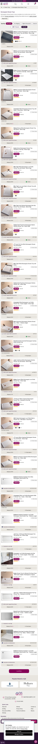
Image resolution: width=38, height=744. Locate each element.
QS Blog (4, 708)
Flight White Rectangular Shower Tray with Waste (25, 264)
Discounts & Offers (6, 710)
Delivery (18, 706)
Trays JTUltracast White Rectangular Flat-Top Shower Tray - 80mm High (25, 534)
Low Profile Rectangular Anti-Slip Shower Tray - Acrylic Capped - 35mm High (24, 554)
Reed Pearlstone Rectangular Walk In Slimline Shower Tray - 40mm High (24, 225)
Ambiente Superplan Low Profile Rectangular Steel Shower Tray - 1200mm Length (25, 651)
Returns (32, 710)
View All (24, 27)
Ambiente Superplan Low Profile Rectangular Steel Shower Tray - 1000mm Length (25, 515)
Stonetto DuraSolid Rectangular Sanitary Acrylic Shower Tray (25, 341)
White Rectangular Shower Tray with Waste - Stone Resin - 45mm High (25, 109)
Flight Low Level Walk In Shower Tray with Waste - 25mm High (25, 187)
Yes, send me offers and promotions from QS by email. (13, 718)
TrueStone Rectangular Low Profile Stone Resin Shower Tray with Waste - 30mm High (25, 32)
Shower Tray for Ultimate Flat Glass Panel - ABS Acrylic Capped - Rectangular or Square (25, 574)
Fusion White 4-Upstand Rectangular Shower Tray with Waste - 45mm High (25, 438)
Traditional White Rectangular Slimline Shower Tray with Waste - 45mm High (24, 360)
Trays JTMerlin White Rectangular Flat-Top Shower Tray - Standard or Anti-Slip (25, 593)
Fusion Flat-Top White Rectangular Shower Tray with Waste (24, 245)
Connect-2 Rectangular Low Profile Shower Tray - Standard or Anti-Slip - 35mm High (25, 71)
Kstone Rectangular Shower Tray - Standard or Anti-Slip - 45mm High (23, 149)
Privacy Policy (19, 708)
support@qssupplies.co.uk (28, 697)
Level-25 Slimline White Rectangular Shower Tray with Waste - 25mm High (24, 51)
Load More (19, 671)
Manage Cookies (19, 734)
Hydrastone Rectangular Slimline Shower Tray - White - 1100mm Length (24, 322)
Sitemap (4, 712)
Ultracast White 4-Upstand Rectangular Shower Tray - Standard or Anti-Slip (23, 399)
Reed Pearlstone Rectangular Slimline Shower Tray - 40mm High (24, 283)
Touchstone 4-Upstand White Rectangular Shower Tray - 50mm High (25, 457)
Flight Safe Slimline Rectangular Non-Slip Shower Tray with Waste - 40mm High (25, 206)
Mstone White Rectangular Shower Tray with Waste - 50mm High (25, 128)
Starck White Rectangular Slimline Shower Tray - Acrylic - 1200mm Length (23, 612)
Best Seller (9, 23)
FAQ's (32, 708)
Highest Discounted (26, 23)
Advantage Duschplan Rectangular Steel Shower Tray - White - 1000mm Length (24, 632)
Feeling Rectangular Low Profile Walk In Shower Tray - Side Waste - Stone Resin (24, 419)
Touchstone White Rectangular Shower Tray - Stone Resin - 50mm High (25, 90)
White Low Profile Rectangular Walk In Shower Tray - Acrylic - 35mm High (25, 496)
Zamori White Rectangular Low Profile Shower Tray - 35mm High (24, 380)
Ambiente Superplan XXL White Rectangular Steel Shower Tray (23, 477)
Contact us (33, 706)
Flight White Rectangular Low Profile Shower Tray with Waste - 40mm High (23, 167)
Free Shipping (17, 23)
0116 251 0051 (19, 701)
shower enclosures (9, 16)
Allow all (19, 731)
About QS (4, 706)
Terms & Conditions (20, 710)
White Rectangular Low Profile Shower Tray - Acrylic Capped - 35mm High (24, 303)
